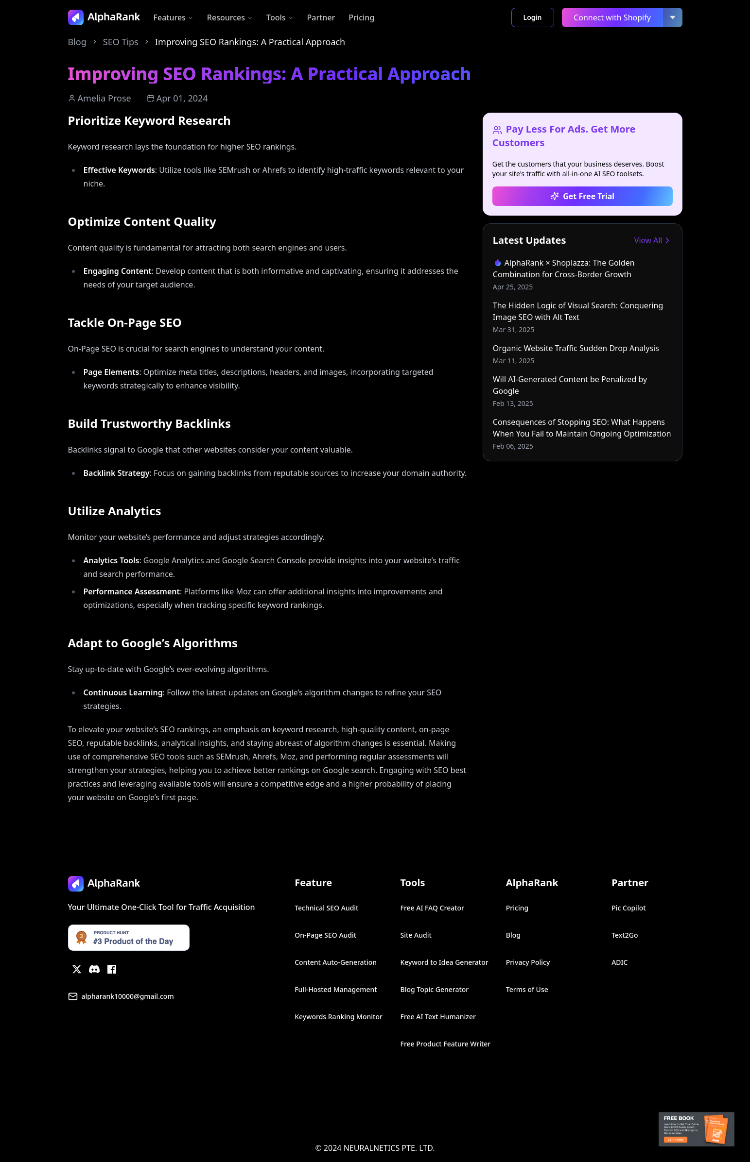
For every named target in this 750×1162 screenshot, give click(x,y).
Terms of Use (527, 989)
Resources (230, 17)
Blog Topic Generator (434, 989)
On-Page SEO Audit (325, 935)
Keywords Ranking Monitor (339, 1016)
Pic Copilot (628, 907)
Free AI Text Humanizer (437, 1016)
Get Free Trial (582, 196)
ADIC (619, 962)
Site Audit (415, 935)
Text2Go (624, 935)
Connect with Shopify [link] (612, 17)
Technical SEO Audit (326, 907)
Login (532, 17)
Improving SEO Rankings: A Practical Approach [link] (250, 42)
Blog (77, 42)
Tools (280, 17)
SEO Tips (121, 42)
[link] (582, 274)
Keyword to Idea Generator (444, 962)
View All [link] (653, 240)
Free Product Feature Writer (445, 1043)
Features (173, 17)
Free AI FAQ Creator (432, 907)
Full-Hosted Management (336, 989)
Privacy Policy (528, 962)
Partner (321, 17)
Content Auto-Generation (336, 962)
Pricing (361, 17)
